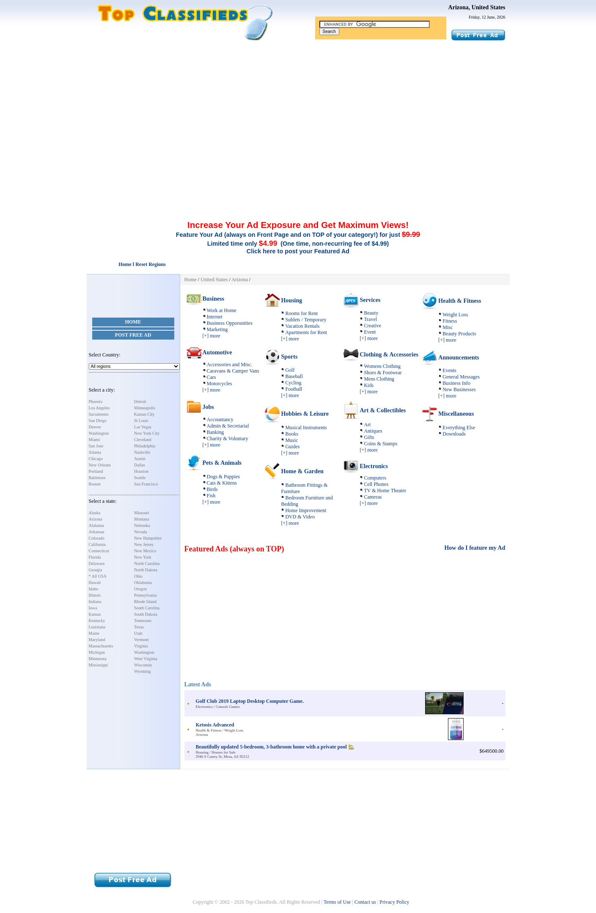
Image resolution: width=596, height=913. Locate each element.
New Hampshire (148, 538)
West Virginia (145, 658)
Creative (372, 326)
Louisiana (97, 627)
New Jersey (144, 544)
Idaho (94, 589)
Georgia (95, 570)
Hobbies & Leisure (305, 414)
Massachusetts (101, 646)
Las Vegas (142, 427)
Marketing (217, 329)
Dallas (139, 465)
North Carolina (146, 563)
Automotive (217, 352)
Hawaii (95, 582)
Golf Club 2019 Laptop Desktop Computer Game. (250, 701)
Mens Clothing (379, 379)
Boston (95, 484)
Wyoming (142, 671)
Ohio (138, 576)
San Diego (98, 420)
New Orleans (100, 465)
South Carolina (146, 608)
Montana (141, 519)
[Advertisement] (298, 105)
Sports (289, 357)
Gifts (369, 437)
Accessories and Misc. (230, 364)
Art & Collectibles (383, 410)
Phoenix (96, 401)
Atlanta (95, 452)
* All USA (98, 576)
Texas (139, 627)
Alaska (95, 512)
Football (293, 389)
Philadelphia (144, 446)
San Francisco (146, 484)
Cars (211, 377)
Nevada (140, 531)
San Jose (96, 446)
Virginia (141, 646)
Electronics (374, 466)
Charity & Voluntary (227, 438)
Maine (94, 633)
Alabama (96, 525)
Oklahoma (143, 582)
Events (449, 370)
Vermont (141, 639)
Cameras (373, 497)
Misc (447, 327)
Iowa (93, 608)
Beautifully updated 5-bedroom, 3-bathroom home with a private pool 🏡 (275, 747)
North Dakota (145, 570)
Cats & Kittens (222, 483)
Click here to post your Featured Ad (298, 251)
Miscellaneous (456, 414)
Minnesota (98, 658)
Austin (140, 458)
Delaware (97, 563)
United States (214, 279)
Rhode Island (145, 601)
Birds (212, 489)
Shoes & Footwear (382, 373)
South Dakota (145, 614)
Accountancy (220, 419)
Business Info (456, 383)
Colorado (96, 538)
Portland (96, 471)
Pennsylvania (145, 595)
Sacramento (99, 414)
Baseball (293, 376)
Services (370, 300)
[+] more (211, 336)
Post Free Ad (133, 335)
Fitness (449, 321)
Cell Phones (376, 484)
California (97, 544)
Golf (289, 370)
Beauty (371, 313)
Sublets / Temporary (305, 320)
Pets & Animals (222, 463)
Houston (141, 471)
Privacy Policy (394, 902)
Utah (138, 633)
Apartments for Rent (306, 332)
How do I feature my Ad (474, 548)
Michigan (97, 652)
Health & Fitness (459, 301)
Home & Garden (302, 471)
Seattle (140, 477)
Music (291, 440)
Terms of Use (337, 902)
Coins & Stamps (380, 444)
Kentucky (97, 620)
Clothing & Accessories (389, 354)
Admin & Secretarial (228, 426)
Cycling (293, 383)
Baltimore (97, 477)
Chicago (96, 458)
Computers (375, 478)
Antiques (373, 431)
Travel (370, 319)
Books (291, 434)
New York (142, 557)
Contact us (365, 902)
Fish (211, 496)
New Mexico (145, 550)
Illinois (95, 595)
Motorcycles (219, 384)
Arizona (95, 519)
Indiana (95, 601)
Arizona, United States (476, 7)
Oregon (140, 589)
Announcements (458, 357)
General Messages (461, 377)
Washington (99, 433)
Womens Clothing (382, 366)
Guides (292, 447)
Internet (214, 317)
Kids (369, 385)
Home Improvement (305, 510)
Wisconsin (143, 665)
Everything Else (458, 427)
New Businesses (458, 389)
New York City (146, 433)
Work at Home (221, 310)
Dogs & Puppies (223, 477)
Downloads (454, 434)
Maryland (97, 639)
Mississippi (98, 665)
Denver (95, 427)
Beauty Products (459, 334)
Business (213, 299)
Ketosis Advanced (215, 725)
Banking (215, 432)
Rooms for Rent (301, 313)
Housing (291, 300)
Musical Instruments (306, 427)
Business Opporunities (230, 323)
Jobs (208, 407)
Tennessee (142, 620)
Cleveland (142, 439)
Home (133, 322)
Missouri (141, 512)
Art (367, 425)
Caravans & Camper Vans (233, 371)
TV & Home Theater (385, 491)
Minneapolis (144, 408)
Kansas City (144, 414)
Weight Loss (455, 315)
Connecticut (99, 550)
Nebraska (142, 525)
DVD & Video (300, 517)
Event (370, 332)
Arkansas (96, 531)
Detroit (140, 401)
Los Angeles (99, 408)
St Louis (141, 420)
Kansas (95, 614)
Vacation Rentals (302, 326)
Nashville (142, 452)
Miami (94, 439)
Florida (95, 557)
